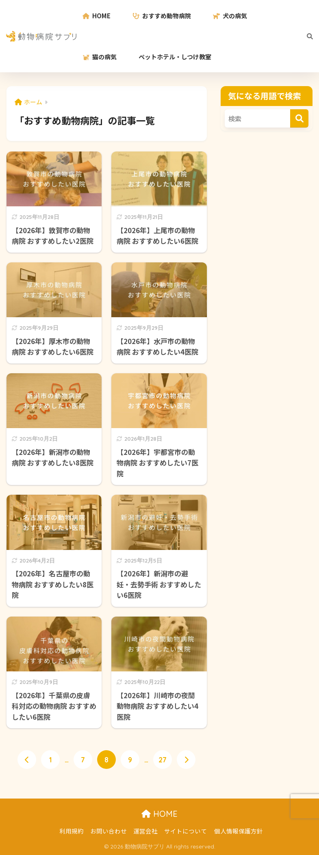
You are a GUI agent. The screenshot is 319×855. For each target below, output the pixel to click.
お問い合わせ (108, 831)
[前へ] (26, 760)
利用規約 (71, 831)
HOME (159, 814)
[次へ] (186, 760)
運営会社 (145, 831)
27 (162, 759)
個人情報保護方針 (238, 831)
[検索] (306, 36)
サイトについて (185, 831)
